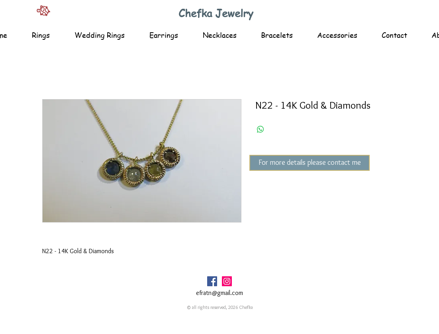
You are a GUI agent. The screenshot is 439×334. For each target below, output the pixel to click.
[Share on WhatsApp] (260, 129)
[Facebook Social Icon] (212, 281)
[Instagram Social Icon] (227, 281)
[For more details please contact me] (309, 163)
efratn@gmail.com (219, 293)
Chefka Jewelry (215, 13)
